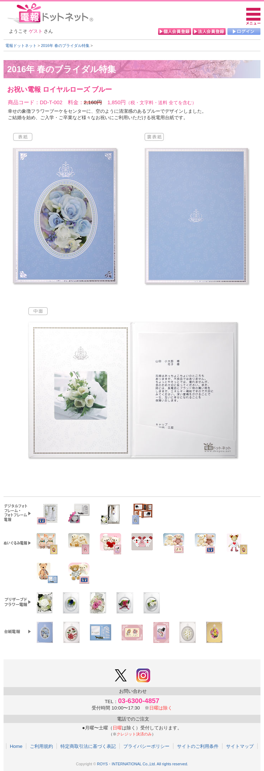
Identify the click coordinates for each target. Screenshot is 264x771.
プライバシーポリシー (146, 746)
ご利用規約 (41, 746)
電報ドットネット (21, 45)
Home (16, 746)
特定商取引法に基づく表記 (88, 746)
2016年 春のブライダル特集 (65, 45)
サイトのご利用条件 (198, 746)
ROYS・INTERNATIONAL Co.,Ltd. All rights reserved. (142, 764)
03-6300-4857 (138, 700)
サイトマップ (240, 746)
